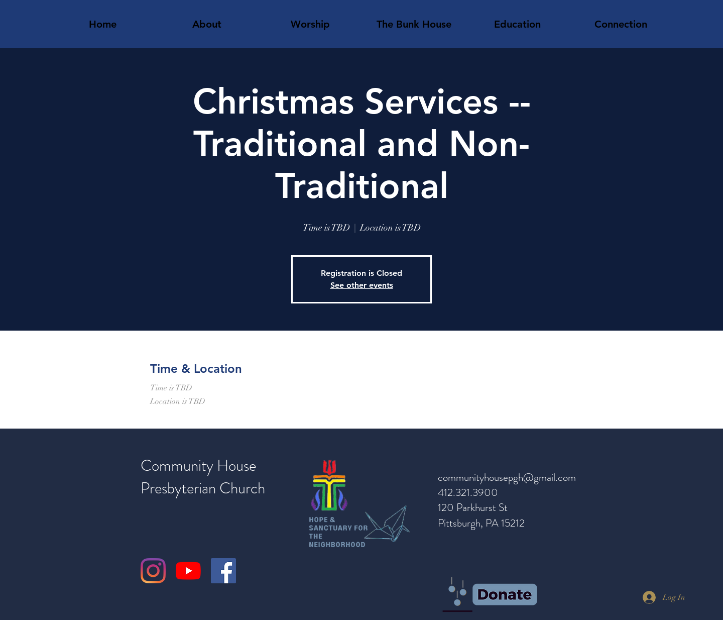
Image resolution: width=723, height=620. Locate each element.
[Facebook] (223, 570)
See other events (361, 285)
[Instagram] (153, 570)
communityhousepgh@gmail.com (507, 477)
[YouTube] (188, 570)
